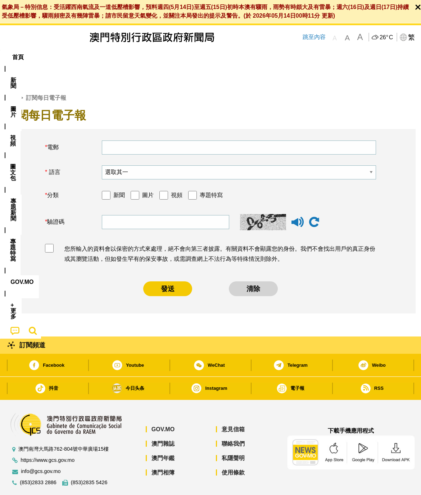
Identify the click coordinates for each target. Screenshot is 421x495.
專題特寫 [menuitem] (197, 57)
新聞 (119, 173)
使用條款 (233, 450)
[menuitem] (44, 57)
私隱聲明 (233, 436)
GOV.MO (163, 407)
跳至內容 (313, 37)
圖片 (148, 173)
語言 (53, 150)
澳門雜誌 (163, 422)
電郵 (53, 125)
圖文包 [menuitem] (126, 57)
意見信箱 (233, 407)
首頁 (11, 76)
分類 (53, 173)
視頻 (176, 173)
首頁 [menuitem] (18, 57)
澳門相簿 (163, 450)
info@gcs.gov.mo (40, 449)
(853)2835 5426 (89, 460)
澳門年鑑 (163, 436)
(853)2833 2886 (38, 460)
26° (386, 37)
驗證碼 (55, 200)
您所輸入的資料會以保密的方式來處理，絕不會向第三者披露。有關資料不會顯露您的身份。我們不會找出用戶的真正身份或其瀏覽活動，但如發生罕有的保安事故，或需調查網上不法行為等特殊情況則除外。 (219, 232)
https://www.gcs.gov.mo (47, 438)
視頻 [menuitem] (97, 57)
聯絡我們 (233, 422)
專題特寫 (211, 173)
